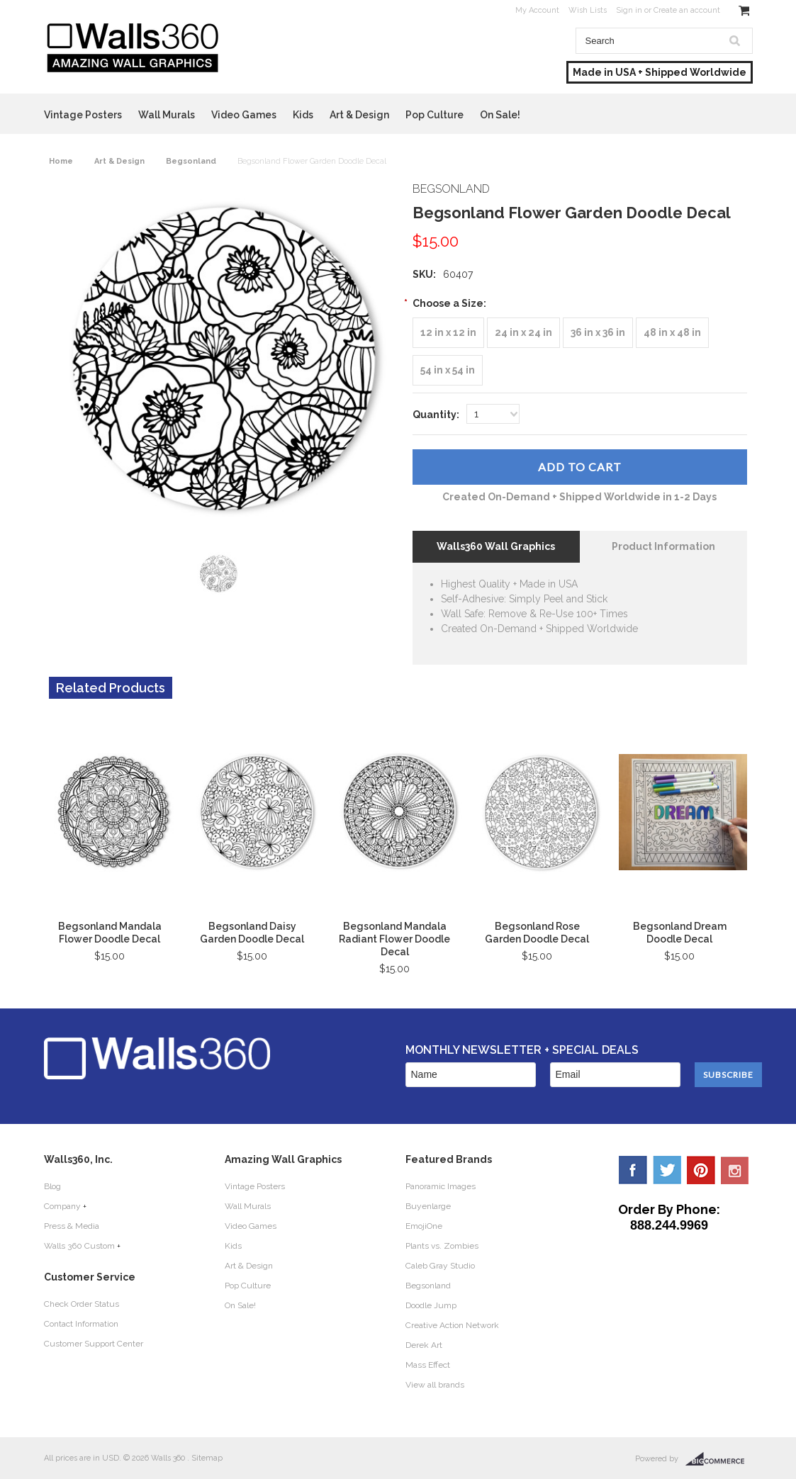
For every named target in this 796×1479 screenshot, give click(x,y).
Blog (52, 1186)
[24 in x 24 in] (523, 332)
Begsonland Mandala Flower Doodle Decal (110, 933)
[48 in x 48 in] (672, 332)
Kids (303, 114)
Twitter (667, 1170)
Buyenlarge (428, 1206)
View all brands (434, 1385)
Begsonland (191, 161)
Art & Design (359, 114)
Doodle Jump (430, 1305)
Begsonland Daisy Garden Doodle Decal (252, 933)
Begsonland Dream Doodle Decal (680, 933)
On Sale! (500, 114)
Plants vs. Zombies (441, 1246)
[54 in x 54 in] (448, 370)
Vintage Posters (83, 114)
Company (62, 1206)
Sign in (629, 10)
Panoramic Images (440, 1186)
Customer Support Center (93, 1344)
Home (61, 161)
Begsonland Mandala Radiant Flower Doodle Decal (394, 939)
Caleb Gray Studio (440, 1266)
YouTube (735, 1170)
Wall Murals (166, 114)
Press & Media (71, 1226)
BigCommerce (719, 1459)
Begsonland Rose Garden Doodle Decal (537, 933)
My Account (537, 10)
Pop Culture (434, 114)
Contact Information (81, 1324)
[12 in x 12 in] (448, 332)
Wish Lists (587, 10)
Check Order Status (81, 1304)
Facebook (633, 1170)
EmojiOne (423, 1226)
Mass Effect (427, 1365)
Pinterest (701, 1170)
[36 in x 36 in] (598, 332)
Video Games (243, 114)
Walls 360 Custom (79, 1246)
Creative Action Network (452, 1325)
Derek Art (423, 1345)
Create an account (687, 10)
